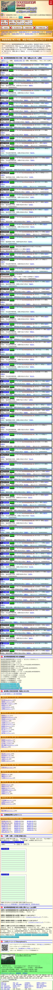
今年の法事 (3, 984)
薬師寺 (6, 636)
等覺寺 (6, 508)
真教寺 (6, 274)
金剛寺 (6, 138)
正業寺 (6, 289)
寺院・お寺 (15, 983)
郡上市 (6, 729)
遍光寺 (6, 559)
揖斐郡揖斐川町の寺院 (45, 34)
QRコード (42, 944)
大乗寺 (6, 405)
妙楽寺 (6, 610)
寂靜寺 (6, 217)
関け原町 (8, 745)
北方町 (7, 724)
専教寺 (6, 329)
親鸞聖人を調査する (41, 983)
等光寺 (6, 513)
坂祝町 (7, 740)
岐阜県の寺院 (29, 34)
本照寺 (6, 603)
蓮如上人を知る (40, 984)
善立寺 (6, 372)
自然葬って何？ (16, 986)
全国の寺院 (15, 34)
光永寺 (6, 165)
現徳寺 (6, 158)
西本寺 (6, 317)
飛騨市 (5, 776)
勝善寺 (6, 232)
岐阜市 (5, 728)
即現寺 (6, 387)
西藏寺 (6, 300)
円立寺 (5, 90)
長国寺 (6, 449)
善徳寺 (6, 350)
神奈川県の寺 (5, 823)
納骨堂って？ (28, 987)
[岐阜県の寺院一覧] (19, 60)
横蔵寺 (5, 98)
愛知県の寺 (30, 826)
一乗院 (5, 65)
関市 (4, 747)
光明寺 (6, 182)
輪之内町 (8, 810)
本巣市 (5, 793)
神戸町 (6, 733)
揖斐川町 (8, 703)
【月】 (19, 844)
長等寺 (6, 477)
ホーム (20, 17)
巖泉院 (6, 130)
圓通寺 (5, 83)
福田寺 (6, 554)
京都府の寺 (30, 828)
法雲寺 (6, 572)
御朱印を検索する (29, 986)
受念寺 (6, 224)
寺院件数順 (19, 694)
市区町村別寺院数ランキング (8, 684)
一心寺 (5, 70)
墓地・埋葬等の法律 (6, 987)
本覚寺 (6, 597)
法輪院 (6, 587)
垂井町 (6, 757)
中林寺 (6, 416)
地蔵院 (6, 410)
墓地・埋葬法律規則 (41, 986)
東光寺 (6, 495)
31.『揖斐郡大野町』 (28, 27)
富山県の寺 (30, 823)
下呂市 (5, 731)
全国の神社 (22, 32)
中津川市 (7, 767)
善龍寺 (6, 381)
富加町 (6, 761)
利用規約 (25, 973)
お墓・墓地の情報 (17, 984)
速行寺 (6, 392)
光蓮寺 (6, 195)
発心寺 (6, 535)
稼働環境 (18, 973)
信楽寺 (6, 259)
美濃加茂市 (7, 790)
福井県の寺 (17, 825)
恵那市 (5, 705)
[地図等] (46, 65)
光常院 (6, 173)
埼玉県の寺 (4, 821)
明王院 (6, 625)
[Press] (11, 65)
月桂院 (6, 143)
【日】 (26, 844)
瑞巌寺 (6, 282)
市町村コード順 (11, 694)
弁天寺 (6, 564)
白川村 (6, 743)
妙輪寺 (6, 618)
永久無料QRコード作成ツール (25, 948)
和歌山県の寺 (5, 832)
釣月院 (6, 482)
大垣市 (6, 707)
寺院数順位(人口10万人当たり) (8, 686)
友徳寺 (6, 643)
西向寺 (6, 294)
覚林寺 (5, 109)
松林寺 (6, 237)
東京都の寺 (30, 821)
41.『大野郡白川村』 (41, 27)
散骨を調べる (40, 987)
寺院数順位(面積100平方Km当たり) (9, 688)
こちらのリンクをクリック (33, 917)
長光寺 (6, 442)
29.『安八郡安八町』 (17, 27)
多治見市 (6, 755)
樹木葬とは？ (28, 984)
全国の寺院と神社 (7, 32)
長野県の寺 (4, 826)
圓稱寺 (5, 78)
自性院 (6, 202)
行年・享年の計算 (5, 986)
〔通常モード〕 (4, 60)
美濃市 (5, 791)
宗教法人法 (3, 983)
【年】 (8, 844)
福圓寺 (6, 548)
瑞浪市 (6, 784)
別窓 (18, 684)
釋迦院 (6, 210)
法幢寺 (6, 592)
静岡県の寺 (17, 826)
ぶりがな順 (3, 694)
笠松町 (7, 719)
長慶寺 (6, 425)
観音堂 (6, 119)
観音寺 (5, 114)
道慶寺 (6, 528)
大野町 (6, 709)
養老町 (7, 804)
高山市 (6, 753)
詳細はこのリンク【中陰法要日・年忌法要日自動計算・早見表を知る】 (20, 904)
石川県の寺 (4, 825)
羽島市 (5, 774)
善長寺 (6, 342)
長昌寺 (6, 464)
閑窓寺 (6, 125)
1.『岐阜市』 (6, 27)
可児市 (5, 721)
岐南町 (6, 726)
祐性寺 (6, 651)
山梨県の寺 (30, 825)
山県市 (6, 802)
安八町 (7, 700)
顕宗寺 (6, 148)
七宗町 (7, 778)
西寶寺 (6, 307)
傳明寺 (6, 488)
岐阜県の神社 (36, 32)
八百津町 (7, 800)
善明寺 (6, 357)
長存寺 (6, 471)
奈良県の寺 (30, 830)
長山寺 (6, 455)
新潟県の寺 (17, 823)
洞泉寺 (6, 521)
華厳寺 (5, 103)
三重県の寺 (4, 828)
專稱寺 (6, 337)
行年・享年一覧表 (5, 989)
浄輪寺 (6, 254)
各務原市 (8, 717)
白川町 (7, 741)
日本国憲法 (27, 983)
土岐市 (5, 759)
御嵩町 (6, 788)
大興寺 (6, 397)
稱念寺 (6, 247)
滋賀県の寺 (17, 828)
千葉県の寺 (17, 821)
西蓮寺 (6, 324)
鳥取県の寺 (17, 832)
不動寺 (6, 543)
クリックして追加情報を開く (9, 979)
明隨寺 (6, 630)
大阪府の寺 (4, 830)
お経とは (15, 987)
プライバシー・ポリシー (8, 973)
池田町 (6, 701)
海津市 (5, 715)
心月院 (6, 269)
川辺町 (6, 722)
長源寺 (6, 434)
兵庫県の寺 (17, 830)
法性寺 (6, 579)
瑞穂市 (5, 786)
